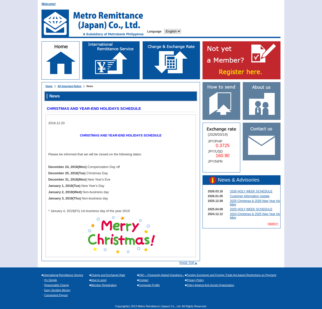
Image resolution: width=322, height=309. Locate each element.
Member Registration (104, 285)
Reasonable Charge (56, 285)
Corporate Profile (149, 285)
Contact (143, 280)
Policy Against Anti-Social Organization (210, 285)
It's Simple (50, 280)
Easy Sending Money (57, 290)
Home (49, 86)
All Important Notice (70, 86)
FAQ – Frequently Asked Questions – (161, 275)
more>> (273, 223)
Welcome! (49, 4)
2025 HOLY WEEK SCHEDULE (251, 209)
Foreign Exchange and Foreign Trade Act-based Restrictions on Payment (231, 275)
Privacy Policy (195, 280)
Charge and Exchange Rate (108, 275)
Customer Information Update (249, 196)
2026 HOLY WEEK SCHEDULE (251, 191)
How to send (98, 280)
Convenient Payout (56, 295)
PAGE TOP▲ (188, 263)
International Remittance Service (63, 275)
